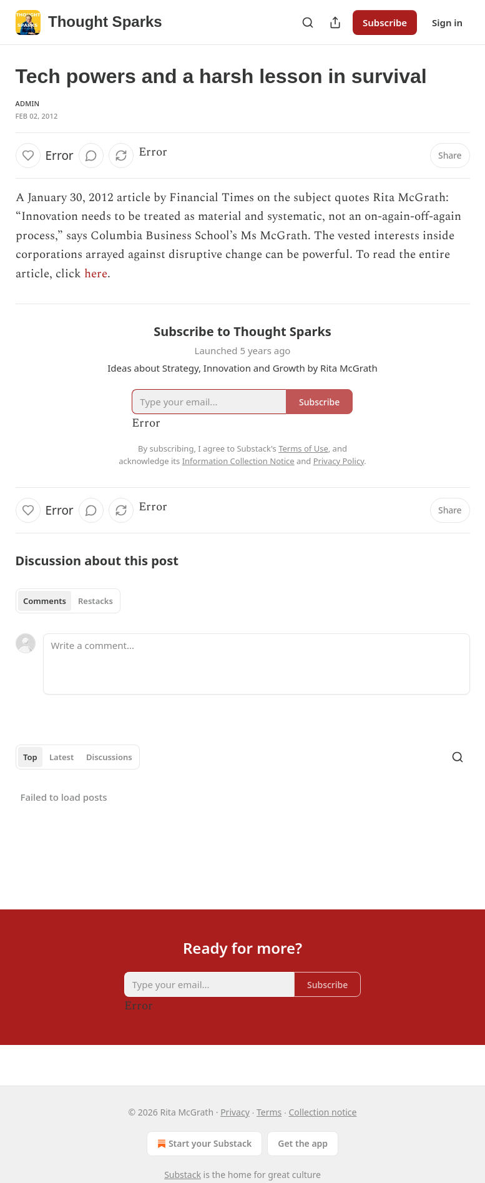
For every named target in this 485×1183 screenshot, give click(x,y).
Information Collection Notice (238, 461)
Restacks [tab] (95, 600)
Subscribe (385, 22)
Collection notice (322, 1112)
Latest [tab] (61, 757)
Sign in (447, 22)
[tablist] (68, 600)
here (95, 274)
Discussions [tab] (109, 757)
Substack (182, 1175)
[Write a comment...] (256, 664)
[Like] (28, 155)
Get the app (303, 1143)
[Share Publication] (335, 22)
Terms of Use (303, 448)
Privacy (235, 1112)
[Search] (307, 22)
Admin (28, 103)
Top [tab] (30, 757)
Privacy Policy (339, 461)
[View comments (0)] (91, 155)
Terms (269, 1112)
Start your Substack (203, 1144)
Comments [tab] (44, 600)
